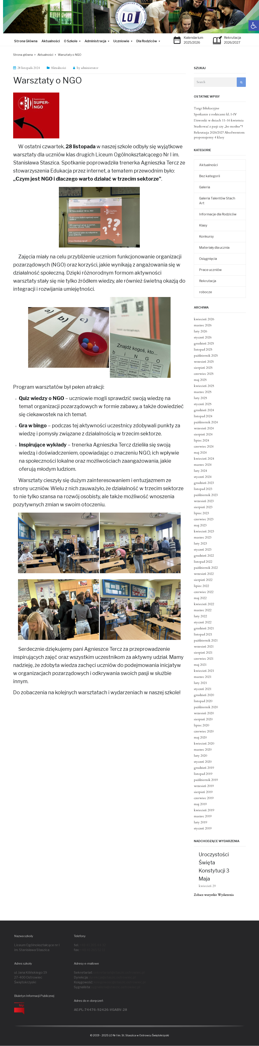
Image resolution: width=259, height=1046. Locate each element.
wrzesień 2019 (204, 786)
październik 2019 (206, 780)
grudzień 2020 (204, 695)
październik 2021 (206, 640)
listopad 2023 (203, 489)
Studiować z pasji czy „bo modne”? (218, 126)
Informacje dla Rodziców (218, 214)
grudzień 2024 (204, 410)
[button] (253, 25)
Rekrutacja (207, 281)
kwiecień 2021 (204, 671)
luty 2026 (200, 331)
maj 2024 (200, 452)
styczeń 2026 (202, 337)
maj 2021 (200, 665)
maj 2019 (200, 804)
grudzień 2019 (204, 768)
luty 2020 (200, 755)
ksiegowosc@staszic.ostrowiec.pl (119, 982)
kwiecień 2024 (204, 458)
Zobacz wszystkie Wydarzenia (214, 895)
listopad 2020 (203, 701)
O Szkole (70, 41)
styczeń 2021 (202, 689)
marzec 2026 (202, 325)
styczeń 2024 (202, 477)
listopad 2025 (203, 349)
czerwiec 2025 (203, 374)
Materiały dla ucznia (214, 248)
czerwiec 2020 (203, 731)
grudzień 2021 (204, 628)
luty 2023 (200, 543)
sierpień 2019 (203, 792)
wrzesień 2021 (204, 646)
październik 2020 (206, 707)
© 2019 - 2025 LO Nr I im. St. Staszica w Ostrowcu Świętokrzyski (129, 1035)
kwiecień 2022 (204, 604)
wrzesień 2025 (204, 361)
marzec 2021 (202, 677)
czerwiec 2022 (203, 592)
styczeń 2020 (202, 761)
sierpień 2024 (203, 434)
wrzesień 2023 (204, 501)
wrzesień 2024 (204, 428)
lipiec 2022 (201, 586)
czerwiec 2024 (203, 446)
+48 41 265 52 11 (92, 950)
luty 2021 (200, 683)
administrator (89, 68)
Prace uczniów (210, 270)
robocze (205, 292)
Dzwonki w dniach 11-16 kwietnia (219, 120)
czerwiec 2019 (203, 798)
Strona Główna (25, 41)
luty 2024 (200, 471)
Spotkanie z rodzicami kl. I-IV (215, 114)
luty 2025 (200, 398)
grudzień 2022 (204, 555)
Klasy (203, 225)
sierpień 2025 (203, 368)
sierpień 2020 (203, 719)
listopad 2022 (203, 561)
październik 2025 (206, 355)
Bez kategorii (209, 176)
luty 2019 (200, 822)
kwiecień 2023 (204, 531)
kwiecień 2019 (204, 810)
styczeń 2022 (202, 622)
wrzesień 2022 (204, 574)
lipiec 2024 (201, 440)
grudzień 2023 (204, 483)
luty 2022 (200, 616)
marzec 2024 (202, 464)
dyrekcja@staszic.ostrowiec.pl (112, 977)
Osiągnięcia (208, 259)
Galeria (204, 187)
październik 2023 (206, 495)
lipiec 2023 (201, 513)
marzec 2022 (202, 610)
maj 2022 (200, 598)
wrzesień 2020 (204, 713)
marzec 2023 (202, 537)
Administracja (95, 41)
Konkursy (206, 236)
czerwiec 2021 (203, 658)
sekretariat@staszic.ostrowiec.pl (118, 972)
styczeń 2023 (202, 549)
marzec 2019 (202, 816)
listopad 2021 (203, 634)
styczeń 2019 (202, 828)
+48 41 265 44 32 (92, 945)
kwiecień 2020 (204, 743)
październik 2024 (206, 422)
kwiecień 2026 (204, 319)
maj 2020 (200, 737)
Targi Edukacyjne (206, 108)
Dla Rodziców (146, 41)
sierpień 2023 (203, 507)
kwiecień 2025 (204, 386)
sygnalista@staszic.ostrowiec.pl (115, 987)
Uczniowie (121, 41)
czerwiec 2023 (203, 519)
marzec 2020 (202, 749)
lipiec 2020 (201, 725)
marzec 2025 (202, 392)
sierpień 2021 (203, 652)
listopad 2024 (203, 416)
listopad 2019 (203, 774)
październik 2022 (206, 568)
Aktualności (50, 41)
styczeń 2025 (202, 404)
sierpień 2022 (203, 580)
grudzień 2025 (204, 343)
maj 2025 (200, 380)
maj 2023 (200, 525)
